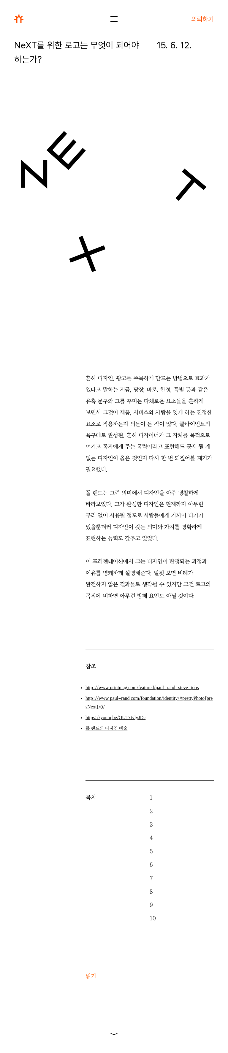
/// (115, 717)
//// (142, 687)
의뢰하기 (202, 19)
